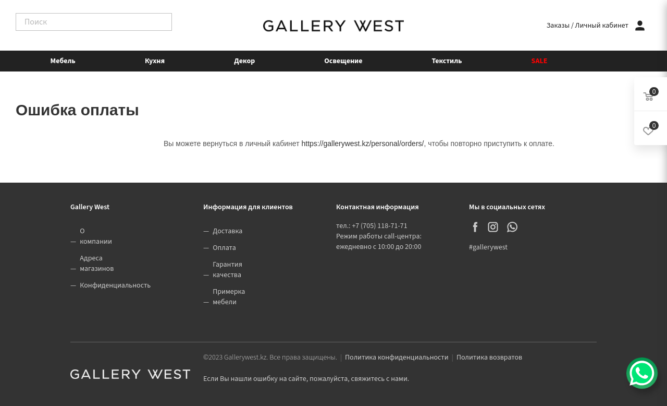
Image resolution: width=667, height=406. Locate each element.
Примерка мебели (229, 296)
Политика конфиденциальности (397, 357)
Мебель (63, 61)
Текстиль (447, 61)
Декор (244, 61)
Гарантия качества (227, 269)
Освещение (343, 61)
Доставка (227, 231)
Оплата (224, 248)
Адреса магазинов (97, 263)
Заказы (558, 25)
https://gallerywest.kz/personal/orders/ (362, 143)
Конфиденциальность (115, 285)
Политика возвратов (489, 357)
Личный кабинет (601, 25)
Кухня (155, 61)
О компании (96, 236)
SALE (540, 61)
